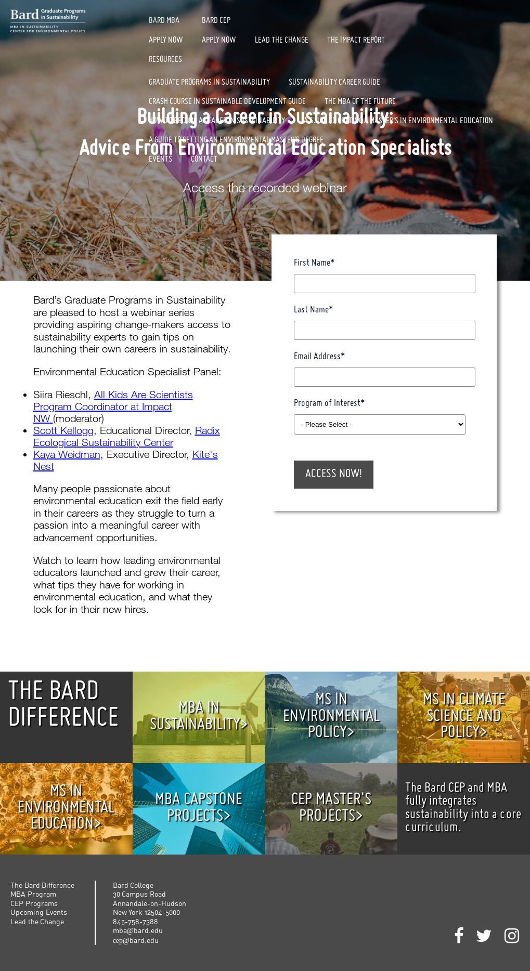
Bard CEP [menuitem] (216, 21)
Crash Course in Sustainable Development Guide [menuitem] (227, 102)
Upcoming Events (38, 912)
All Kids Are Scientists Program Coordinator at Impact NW (113, 406)
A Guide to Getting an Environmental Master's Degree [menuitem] (236, 140)
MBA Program (33, 893)
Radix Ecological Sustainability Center (126, 436)
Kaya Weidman (66, 454)
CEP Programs (34, 903)
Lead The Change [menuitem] (281, 40)
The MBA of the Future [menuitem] (360, 102)
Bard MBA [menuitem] (164, 21)
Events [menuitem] (160, 159)
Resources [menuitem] (165, 60)
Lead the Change (37, 921)
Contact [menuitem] (204, 159)
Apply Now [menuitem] (166, 40)
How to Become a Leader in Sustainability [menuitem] (217, 121)
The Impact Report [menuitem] (356, 40)
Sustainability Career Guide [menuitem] (334, 82)
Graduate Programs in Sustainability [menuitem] (209, 82)
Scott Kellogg (63, 430)
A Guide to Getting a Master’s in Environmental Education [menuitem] (398, 121)
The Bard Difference (42, 885)
